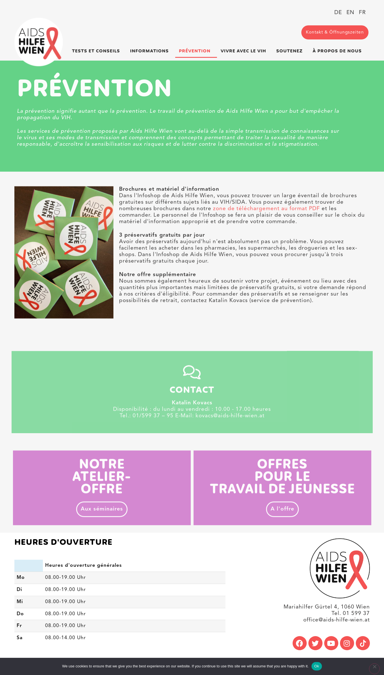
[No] (374, 668)
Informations (151, 51)
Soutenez (291, 51)
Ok (316, 666)
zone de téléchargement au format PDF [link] (266, 228)
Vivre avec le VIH (245, 51)
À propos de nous (339, 51)
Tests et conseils (97, 51)
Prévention (196, 51)
